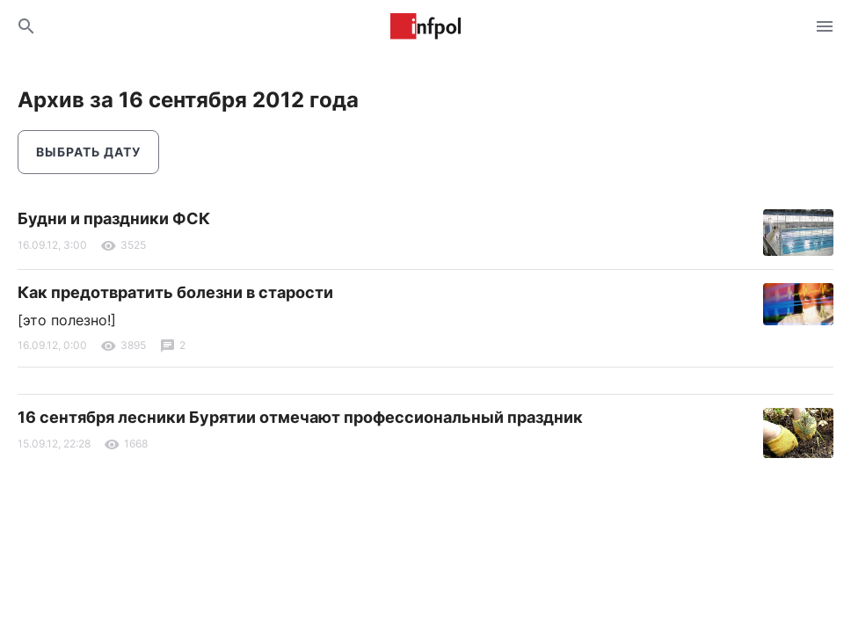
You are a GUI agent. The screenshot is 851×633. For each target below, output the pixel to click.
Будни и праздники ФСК (114, 218)
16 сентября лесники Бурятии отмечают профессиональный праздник (300, 417)
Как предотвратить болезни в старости (175, 292)
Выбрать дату (88, 151)
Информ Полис (425, 26)
